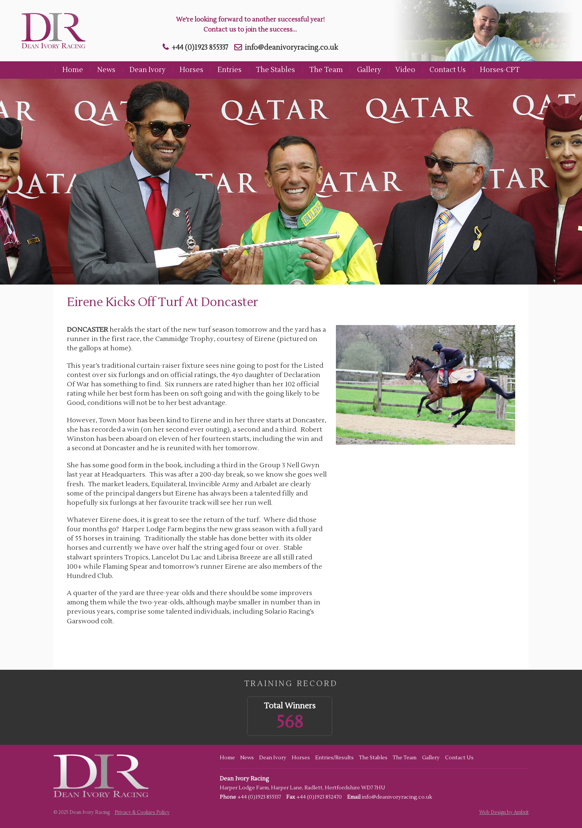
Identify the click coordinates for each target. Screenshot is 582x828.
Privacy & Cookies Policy (142, 812)
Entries (230, 69)
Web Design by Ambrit (504, 812)
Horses (191, 69)
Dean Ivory (148, 69)
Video (405, 69)
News (106, 69)
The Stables (275, 69)
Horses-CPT (500, 69)
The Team (326, 69)
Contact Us (447, 69)
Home (72, 69)
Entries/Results (334, 757)
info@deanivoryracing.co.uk (291, 47)
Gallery (369, 69)
